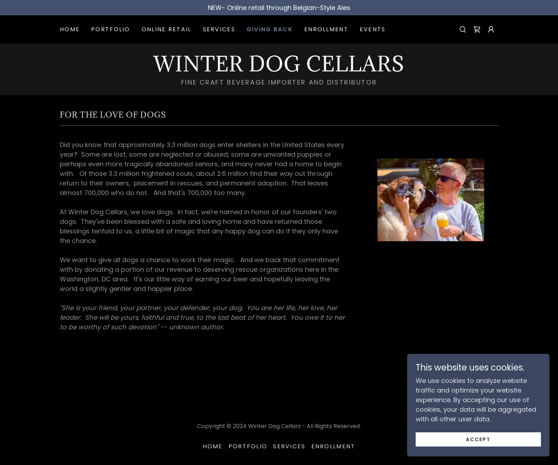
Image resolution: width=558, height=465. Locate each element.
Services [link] (219, 29)
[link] (477, 29)
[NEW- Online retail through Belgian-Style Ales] (279, 7)
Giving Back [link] (270, 29)
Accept (478, 439)
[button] (491, 29)
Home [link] (70, 29)
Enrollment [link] (326, 29)
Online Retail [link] (166, 29)
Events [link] (373, 29)
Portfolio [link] (110, 29)
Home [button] (213, 446)
